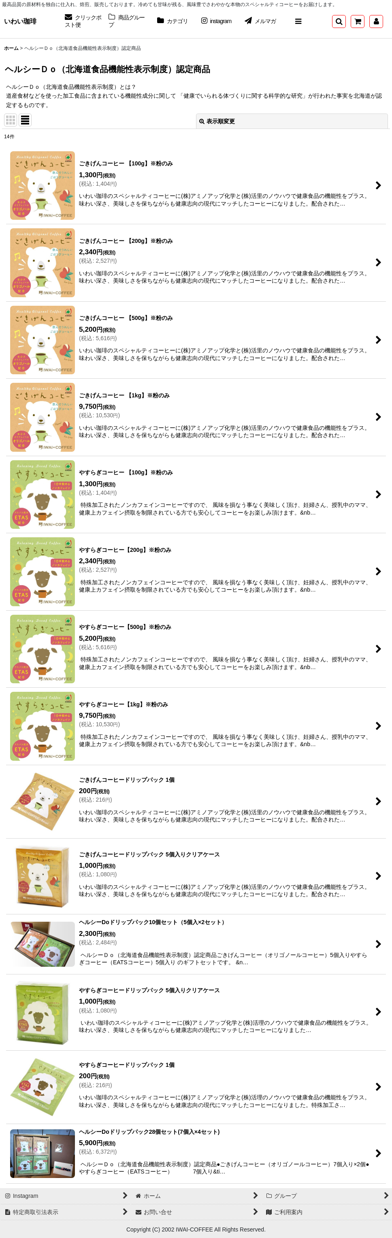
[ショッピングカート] (357, 21)
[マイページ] (376, 21)
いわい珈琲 (20, 21)
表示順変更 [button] (217, 121)
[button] (298, 21)
